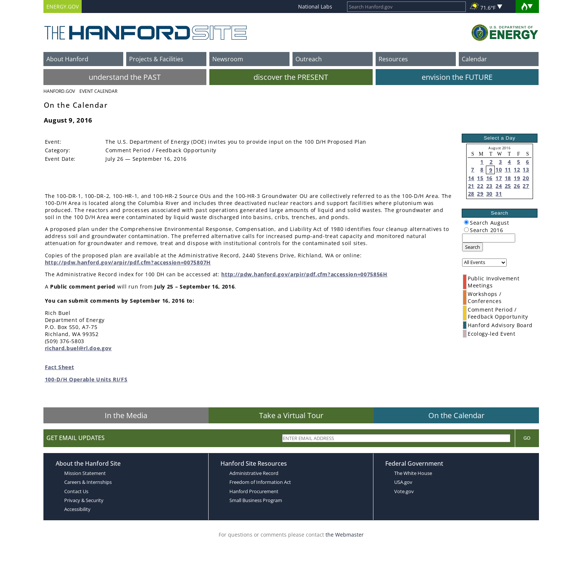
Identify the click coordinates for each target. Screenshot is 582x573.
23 (489, 185)
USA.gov (403, 482)
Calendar (474, 59)
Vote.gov (404, 491)
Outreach (308, 59)
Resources (393, 59)
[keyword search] (488, 238)
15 (480, 178)
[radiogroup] (466, 222)
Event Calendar (98, 91)
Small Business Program (255, 500)
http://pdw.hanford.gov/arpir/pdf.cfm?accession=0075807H (128, 262)
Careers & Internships (88, 482)
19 (517, 178)
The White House (413, 473)
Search (472, 247)
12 (517, 169)
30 (489, 193)
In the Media (126, 415)
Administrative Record (253, 473)
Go (526, 437)
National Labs (315, 6)
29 (480, 193)
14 (471, 178)
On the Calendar (456, 415)
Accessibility (77, 509)
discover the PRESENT (291, 77)
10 (499, 169)
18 (508, 178)
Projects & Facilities (156, 59)
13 (526, 169)
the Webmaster (345, 534)
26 (517, 185)
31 (499, 193)
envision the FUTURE (457, 77)
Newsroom (227, 59)
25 (508, 185)
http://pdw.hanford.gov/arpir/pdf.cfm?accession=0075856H (304, 274)
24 (499, 185)
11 (508, 169)
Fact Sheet (59, 367)
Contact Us (76, 491)
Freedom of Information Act (260, 482)
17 (499, 178)
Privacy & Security (84, 500)
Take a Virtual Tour (291, 415)
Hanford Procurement (253, 491)
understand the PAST (125, 77)
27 (526, 185)
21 (471, 185)
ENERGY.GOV (62, 6)
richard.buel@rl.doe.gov (78, 348)
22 (480, 185)
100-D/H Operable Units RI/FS (86, 379)
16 (489, 178)
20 (526, 178)
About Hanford (67, 59)
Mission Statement (85, 473)
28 (471, 193)
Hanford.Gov (59, 91)
